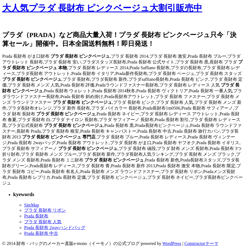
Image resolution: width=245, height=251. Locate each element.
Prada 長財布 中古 (41, 233)
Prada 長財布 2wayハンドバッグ (54, 227)
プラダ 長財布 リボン (45, 210)
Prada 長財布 (36, 216)
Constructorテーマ (201, 243)
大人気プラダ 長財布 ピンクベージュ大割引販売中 (102, 8)
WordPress (171, 243)
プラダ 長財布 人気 (42, 221)
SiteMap (31, 205)
